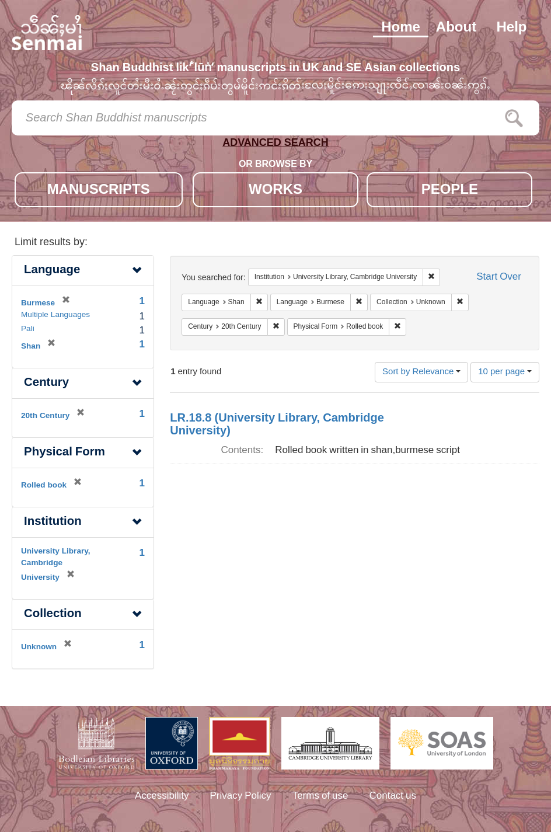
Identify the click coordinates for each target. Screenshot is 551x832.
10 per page (505, 372)
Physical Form (64, 453)
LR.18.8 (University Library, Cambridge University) (277, 425)
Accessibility (162, 796)
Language (52, 270)
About (456, 28)
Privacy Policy (240, 796)
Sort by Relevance (421, 372)
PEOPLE (449, 190)
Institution (53, 522)
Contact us (393, 796)
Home (400, 28)
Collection (53, 614)
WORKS (275, 190)
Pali (27, 329)
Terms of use (320, 796)
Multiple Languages (55, 315)
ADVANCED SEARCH (275, 145)
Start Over (498, 277)
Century (46, 383)
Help (511, 28)
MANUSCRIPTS (98, 190)
